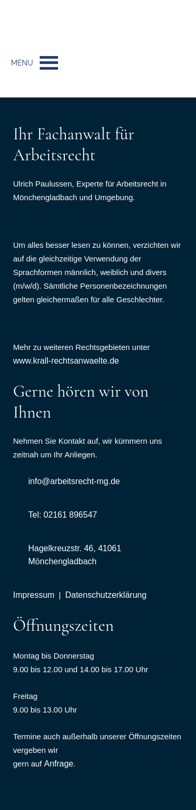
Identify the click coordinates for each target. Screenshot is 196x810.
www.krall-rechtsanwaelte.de (66, 360)
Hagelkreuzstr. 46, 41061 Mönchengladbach (74, 555)
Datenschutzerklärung (106, 594)
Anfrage (58, 763)
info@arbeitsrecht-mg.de (74, 481)
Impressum (33, 594)
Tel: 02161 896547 (62, 514)
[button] (22, 62)
